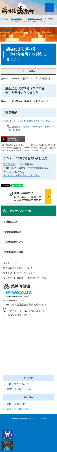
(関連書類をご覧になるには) (37, 121)
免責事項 (7, 273)
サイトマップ (10, 263)
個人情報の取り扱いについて (18, 268)
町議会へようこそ (35, 19)
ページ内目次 (28, 71)
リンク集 (7, 278)
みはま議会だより (13, 242)
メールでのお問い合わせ (16, 315)
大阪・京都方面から (18, 384)
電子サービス (7, 437)
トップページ (16, 19)
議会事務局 (9, 164)
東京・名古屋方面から (19, 389)
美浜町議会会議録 (13, 252)
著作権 (20, 278)
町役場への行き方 (37, 278)
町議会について (12, 221)
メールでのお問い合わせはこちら (21, 175)
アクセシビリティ (26, 273)
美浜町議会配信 (12, 232)
